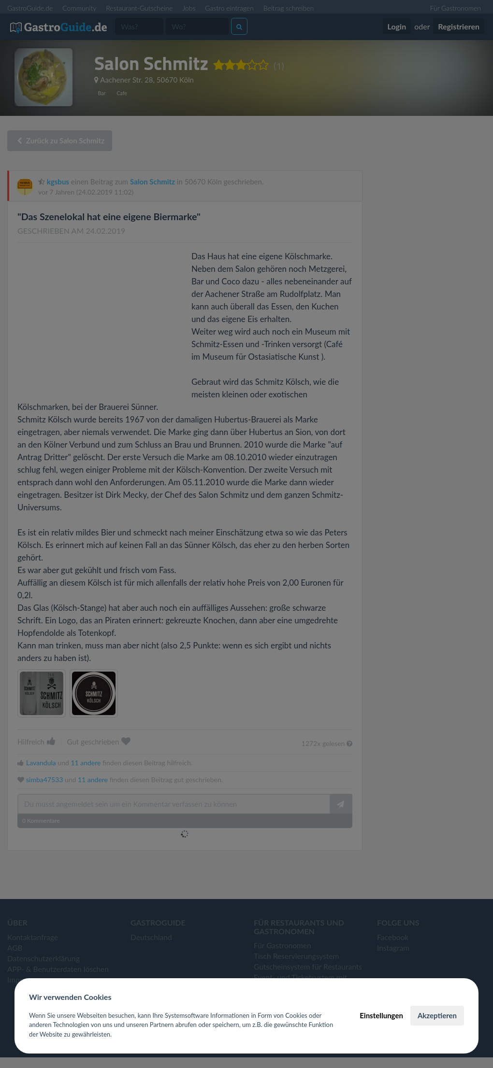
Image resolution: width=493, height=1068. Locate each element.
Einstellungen (381, 1015)
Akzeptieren (437, 1015)
